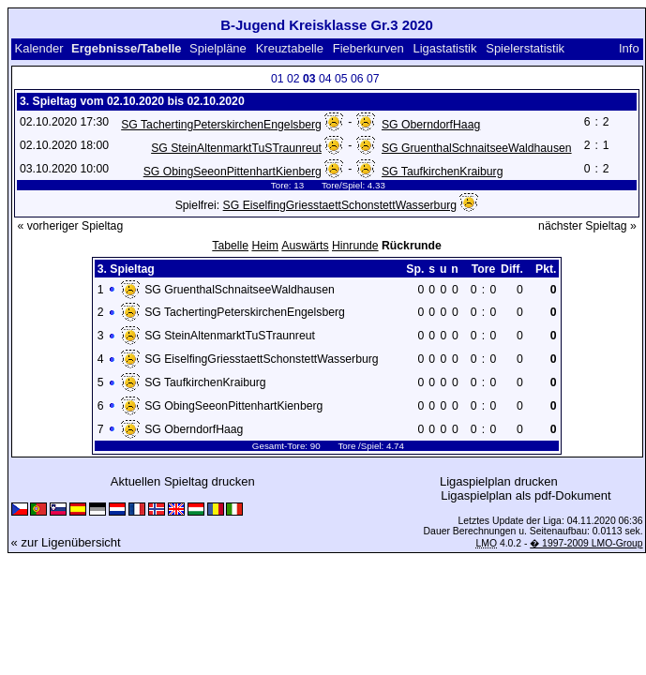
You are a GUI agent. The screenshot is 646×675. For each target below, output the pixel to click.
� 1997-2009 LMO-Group (586, 543)
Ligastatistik (444, 48)
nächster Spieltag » (587, 225)
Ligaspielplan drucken (499, 481)
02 (293, 78)
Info (629, 48)
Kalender (38, 48)
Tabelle (230, 245)
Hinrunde (355, 245)
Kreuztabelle (289, 48)
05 (341, 78)
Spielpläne (218, 48)
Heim (264, 245)
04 (325, 78)
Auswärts (304, 245)
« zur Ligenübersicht (66, 542)
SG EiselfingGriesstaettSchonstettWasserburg (340, 205)
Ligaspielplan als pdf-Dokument (525, 495)
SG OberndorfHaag (431, 124)
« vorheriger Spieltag (70, 225)
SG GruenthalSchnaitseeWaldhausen (477, 148)
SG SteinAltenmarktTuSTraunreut (236, 148)
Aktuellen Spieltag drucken (183, 481)
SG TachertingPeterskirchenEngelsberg (221, 124)
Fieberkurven (368, 48)
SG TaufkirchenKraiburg (442, 171)
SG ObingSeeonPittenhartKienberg (232, 171)
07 (373, 78)
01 (277, 78)
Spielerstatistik (525, 48)
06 (357, 78)
